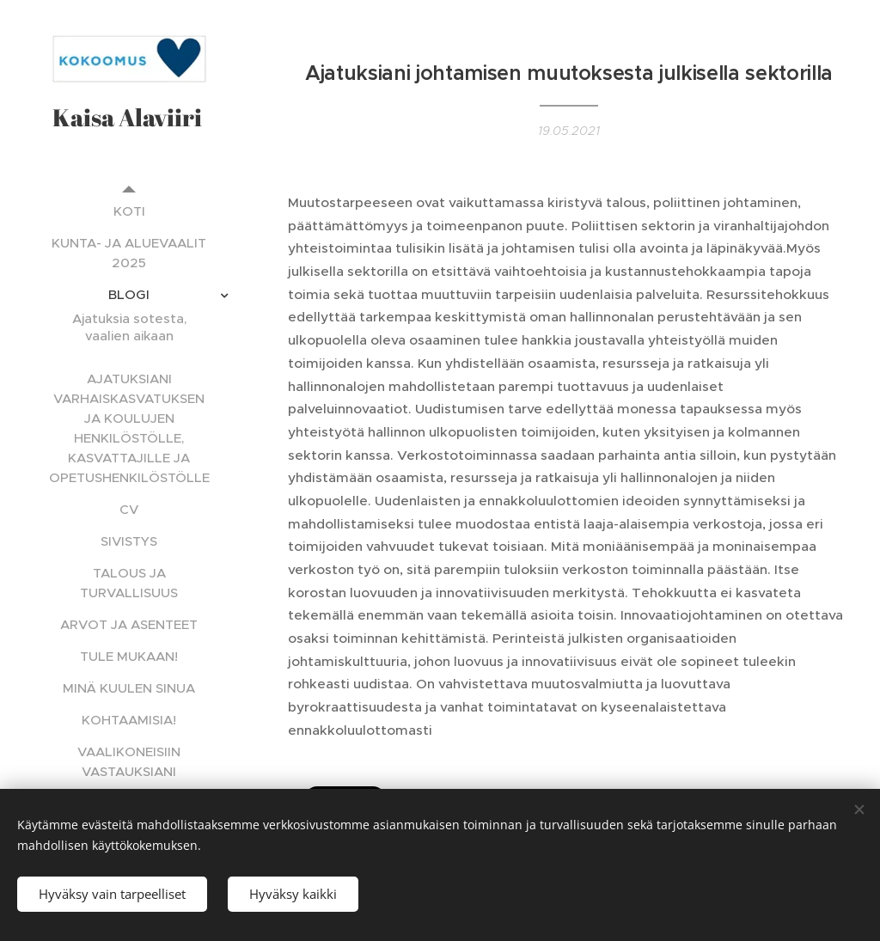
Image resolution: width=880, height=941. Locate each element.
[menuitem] (129, 211)
